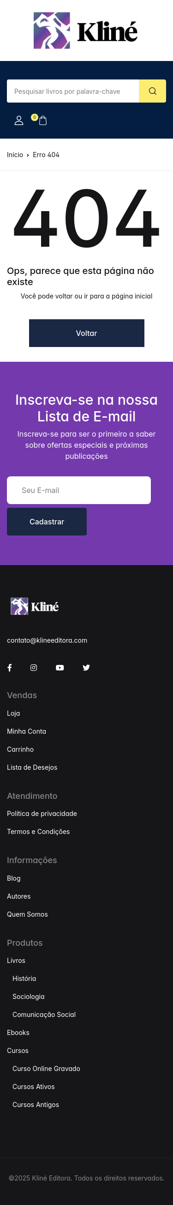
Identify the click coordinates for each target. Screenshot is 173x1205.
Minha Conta (26, 731)
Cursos (18, 1050)
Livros (16, 960)
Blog (14, 878)
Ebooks (18, 1032)
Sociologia (28, 996)
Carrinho (20, 749)
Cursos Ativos (33, 1086)
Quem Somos (27, 914)
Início (15, 154)
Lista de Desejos (32, 767)
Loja (13, 713)
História (24, 978)
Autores (18, 896)
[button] (19, 120)
